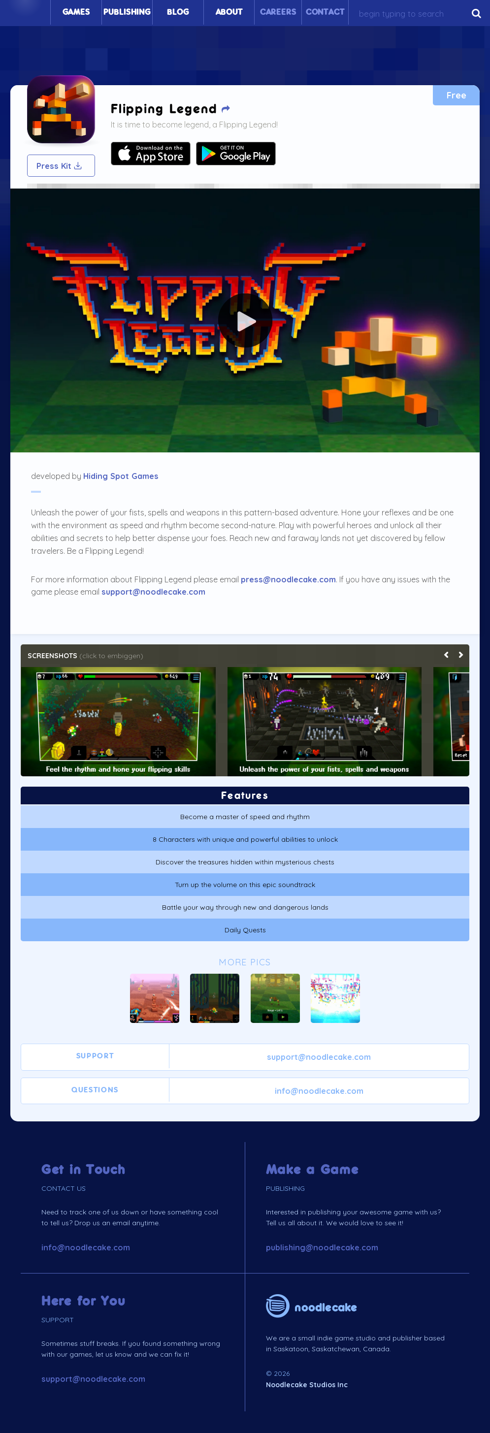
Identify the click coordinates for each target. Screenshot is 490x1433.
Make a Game (312, 1170)
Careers (278, 12)
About (229, 12)
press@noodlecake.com (288, 579)
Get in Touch (83, 1170)
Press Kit (59, 166)
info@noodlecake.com (319, 1091)
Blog (178, 12)
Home (25, 12)
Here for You (83, 1301)
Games (76, 12)
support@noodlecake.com (153, 592)
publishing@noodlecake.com (322, 1247)
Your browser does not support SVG (151, 153)
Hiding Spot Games (121, 476)
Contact (325, 12)
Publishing (126, 12)
